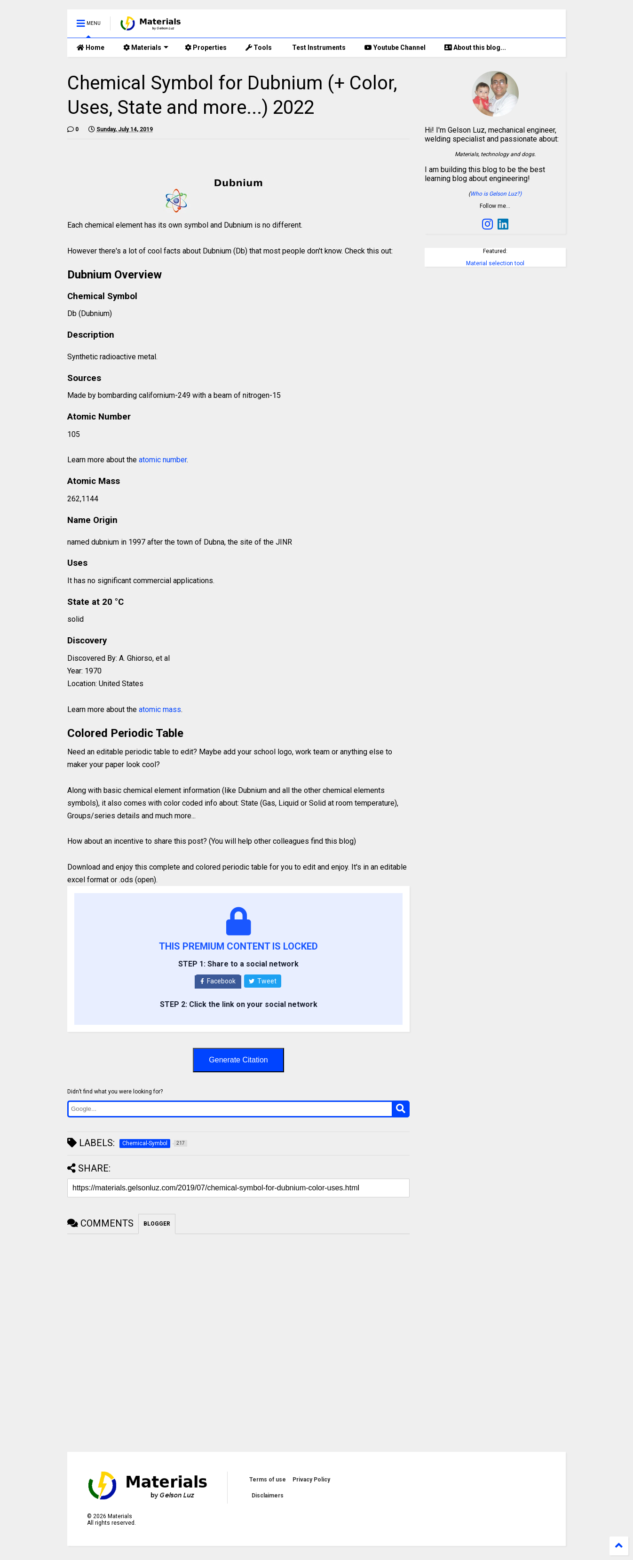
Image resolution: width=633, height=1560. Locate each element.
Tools (258, 47)
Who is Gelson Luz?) (496, 193)
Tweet (263, 981)
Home (90, 47)
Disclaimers (268, 1495)
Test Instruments (318, 47)
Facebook (218, 981)
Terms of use (267, 1479)
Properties (206, 47)
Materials (145, 47)
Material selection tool (495, 263)
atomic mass (160, 709)
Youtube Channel (395, 47)
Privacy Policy (311, 1479)
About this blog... (475, 47)
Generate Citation (238, 1060)
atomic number (163, 459)
